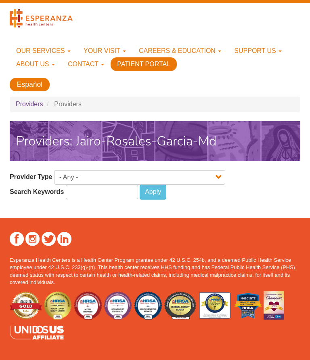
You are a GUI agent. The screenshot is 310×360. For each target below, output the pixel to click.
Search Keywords (37, 191)
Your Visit (105, 50)
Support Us (258, 50)
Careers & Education (180, 50)
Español (30, 85)
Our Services (43, 50)
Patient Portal (143, 64)
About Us (35, 64)
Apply (153, 191)
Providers (29, 104)
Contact (86, 64)
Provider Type (31, 176)
